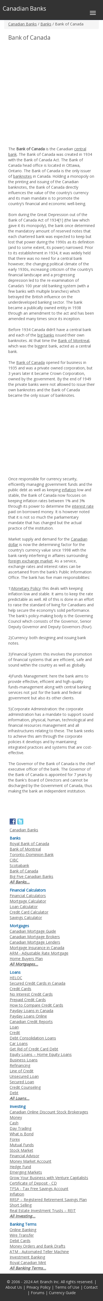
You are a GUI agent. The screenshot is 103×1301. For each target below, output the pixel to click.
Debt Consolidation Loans (33, 1038)
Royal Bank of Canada (29, 843)
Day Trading (20, 1128)
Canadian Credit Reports (31, 1021)
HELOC (16, 977)
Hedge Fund (20, 1166)
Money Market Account (30, 1161)
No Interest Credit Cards (31, 994)
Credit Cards (20, 988)
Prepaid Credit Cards (28, 999)
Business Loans (24, 1059)
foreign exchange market (30, 561)
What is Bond (22, 1133)
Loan (14, 1027)
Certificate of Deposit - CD (33, 1183)
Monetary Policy (26, 588)
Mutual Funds (22, 1144)
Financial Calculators (28, 895)
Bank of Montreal (73, 340)
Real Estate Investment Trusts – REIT (43, 1210)
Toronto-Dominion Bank (32, 854)
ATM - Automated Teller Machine (39, 1251)
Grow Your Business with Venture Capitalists (49, 1177)
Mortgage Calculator (28, 901)
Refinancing (20, 1065)
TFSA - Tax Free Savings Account (39, 1188)
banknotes (22, 176)
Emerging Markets (26, 1172)
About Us (13, 1287)
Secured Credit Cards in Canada (37, 983)
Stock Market (21, 1150)
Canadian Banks (22, 24)
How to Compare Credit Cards (36, 1005)
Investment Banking (27, 1257)
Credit (15, 1032)
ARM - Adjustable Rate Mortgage (39, 953)
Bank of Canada (30, 362)
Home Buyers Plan (26, 958)
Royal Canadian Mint (28, 1262)
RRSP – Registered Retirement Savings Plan (48, 1199)
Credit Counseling (25, 1087)
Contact (91, 1287)
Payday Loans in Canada (31, 1010)
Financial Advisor (24, 1155)
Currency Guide (62, 1292)
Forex (15, 1139)
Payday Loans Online (28, 1016)
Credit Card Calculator (29, 912)
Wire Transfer (22, 1235)
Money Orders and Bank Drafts (37, 1246)
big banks (45, 335)
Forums (37, 1292)
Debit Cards (20, 1240)
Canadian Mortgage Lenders (35, 942)
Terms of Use (67, 1287)
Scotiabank (19, 865)
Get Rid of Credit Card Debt (34, 1049)
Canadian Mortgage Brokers (35, 936)
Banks (45, 24)
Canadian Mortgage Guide (33, 931)
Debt (14, 1092)
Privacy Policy (38, 1287)
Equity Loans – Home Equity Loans (41, 1054)
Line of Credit (22, 1070)
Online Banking (23, 1229)
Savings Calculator (26, 917)
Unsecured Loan (24, 1076)
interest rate (83, 506)
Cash (14, 1122)
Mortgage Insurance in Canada (37, 947)
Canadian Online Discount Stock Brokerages (49, 1112)
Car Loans (19, 1043)
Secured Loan (22, 1081)
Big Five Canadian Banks (31, 876)
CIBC (14, 860)
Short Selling (21, 1205)
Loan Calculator (24, 906)
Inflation (17, 1194)
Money (16, 1117)
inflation (69, 489)
